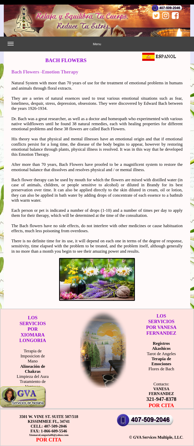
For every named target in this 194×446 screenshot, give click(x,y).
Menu (54, 46)
